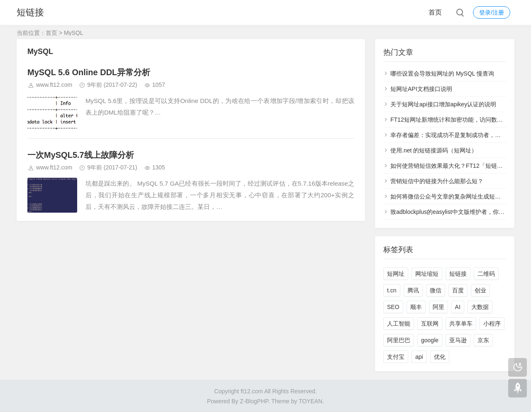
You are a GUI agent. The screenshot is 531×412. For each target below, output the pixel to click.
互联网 (429, 323)
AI (457, 307)
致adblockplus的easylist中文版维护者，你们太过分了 (459, 211)
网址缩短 (426, 273)
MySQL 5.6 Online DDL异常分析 (88, 72)
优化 (440, 356)
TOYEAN (310, 401)
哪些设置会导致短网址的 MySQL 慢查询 (442, 73)
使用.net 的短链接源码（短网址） (433, 150)
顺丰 (416, 307)
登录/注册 (491, 12)
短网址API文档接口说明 (421, 89)
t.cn (392, 290)
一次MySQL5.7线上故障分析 (80, 154)
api (419, 356)
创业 (480, 290)
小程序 (492, 323)
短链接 (30, 12)
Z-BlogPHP (254, 401)
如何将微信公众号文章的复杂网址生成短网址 (448, 196)
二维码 (486, 273)
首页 (435, 12)
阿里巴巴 (398, 340)
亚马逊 (458, 340)
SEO (393, 307)
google (429, 340)
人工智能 (398, 323)
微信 (435, 290)
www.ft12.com (54, 84)
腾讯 (413, 290)
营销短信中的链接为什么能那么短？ (436, 181)
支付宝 (395, 356)
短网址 (395, 273)
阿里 (438, 307)
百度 (458, 290)
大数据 (480, 307)
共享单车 (461, 323)
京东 (483, 340)
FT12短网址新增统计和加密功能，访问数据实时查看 (458, 119)
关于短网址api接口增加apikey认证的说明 (443, 104)
